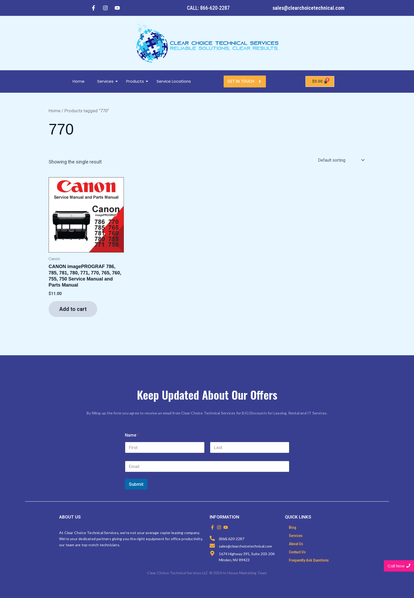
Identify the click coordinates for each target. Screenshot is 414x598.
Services (107, 81)
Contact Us (297, 552)
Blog (292, 527)
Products (137, 81)
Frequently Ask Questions (309, 560)
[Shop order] (340, 160)
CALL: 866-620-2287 (208, 8)
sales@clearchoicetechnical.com (308, 8)
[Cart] (320, 81)
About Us (296, 544)
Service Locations (174, 81)
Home (78, 81)
